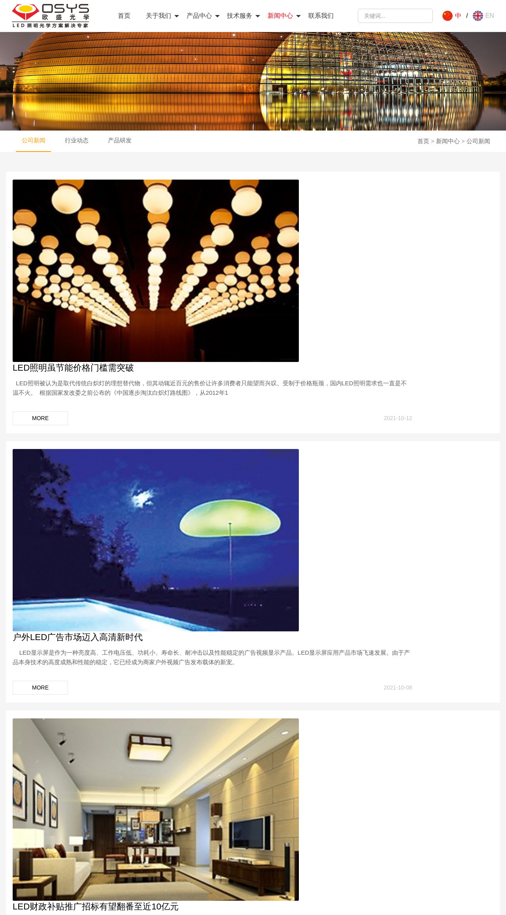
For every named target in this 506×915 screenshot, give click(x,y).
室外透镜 (164, 832)
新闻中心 (280, 15)
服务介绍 (281, 821)
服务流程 (281, 832)
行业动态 (76, 170)
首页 (124, 15)
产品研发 (118, 170)
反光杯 (161, 865)
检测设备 (47, 865)
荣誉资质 (47, 832)
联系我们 (321, 15)
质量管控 (47, 843)
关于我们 (158, 15)
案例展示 (281, 843)
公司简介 (47, 821)
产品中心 (199, 15)
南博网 (316, 903)
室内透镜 (164, 821)
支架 (158, 843)
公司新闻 (33, 170)
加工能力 (47, 854)
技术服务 (239, 15)
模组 (158, 854)
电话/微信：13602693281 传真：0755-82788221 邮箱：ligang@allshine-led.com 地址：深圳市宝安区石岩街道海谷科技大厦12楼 (428, 843)
